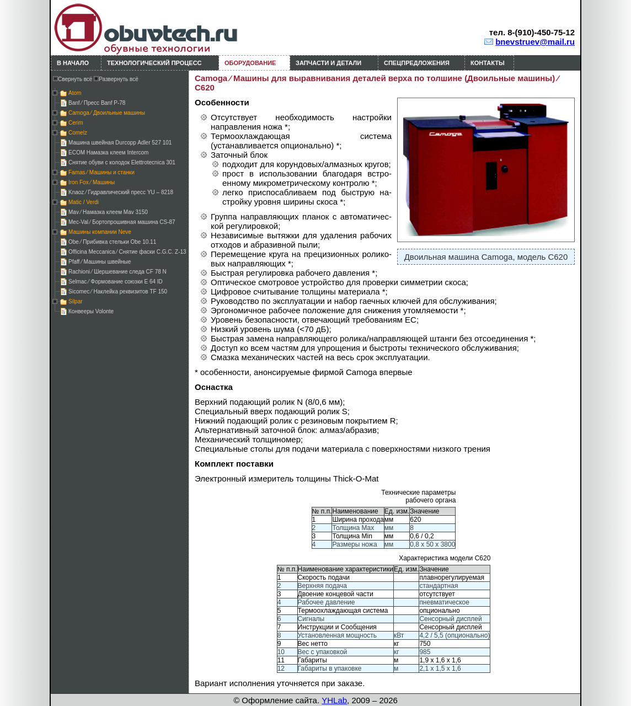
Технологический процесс (154, 63)
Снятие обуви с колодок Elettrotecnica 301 (121, 162)
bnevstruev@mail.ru (535, 41)
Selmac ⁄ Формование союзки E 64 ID (115, 282)
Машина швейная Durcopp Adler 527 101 (120, 143)
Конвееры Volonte (91, 311)
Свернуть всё (72, 79)
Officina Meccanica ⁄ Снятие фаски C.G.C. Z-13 (127, 252)
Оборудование (250, 63)
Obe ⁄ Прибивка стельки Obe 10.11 (112, 242)
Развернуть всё (116, 79)
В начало (73, 63)
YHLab (334, 700)
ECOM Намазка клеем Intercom (108, 152)
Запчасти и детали (328, 63)
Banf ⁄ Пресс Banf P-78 (96, 103)
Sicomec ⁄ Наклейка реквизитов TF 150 (117, 291)
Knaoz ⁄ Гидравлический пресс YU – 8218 (120, 192)
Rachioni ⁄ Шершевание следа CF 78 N (117, 272)
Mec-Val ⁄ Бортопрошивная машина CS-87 (121, 222)
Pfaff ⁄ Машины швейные (99, 262)
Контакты (487, 63)
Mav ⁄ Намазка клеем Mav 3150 (108, 212)
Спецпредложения (417, 63)
